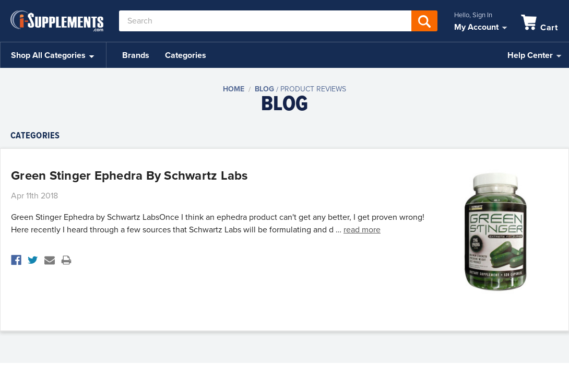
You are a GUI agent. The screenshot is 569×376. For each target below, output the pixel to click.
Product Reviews (313, 89)
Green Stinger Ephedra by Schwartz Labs (129, 175)
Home (233, 89)
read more (362, 230)
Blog (264, 89)
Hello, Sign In (473, 15)
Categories (185, 55)
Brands (135, 55)
